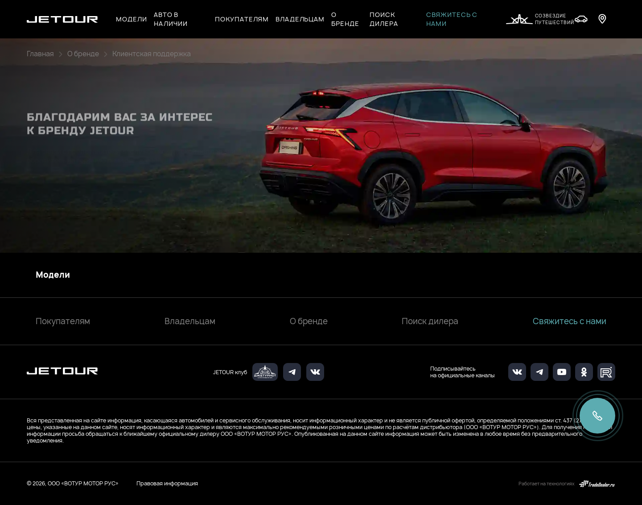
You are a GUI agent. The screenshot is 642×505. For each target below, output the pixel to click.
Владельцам (190, 321)
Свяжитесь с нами (451, 19)
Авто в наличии (171, 19)
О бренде (309, 321)
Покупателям (63, 321)
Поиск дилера (384, 19)
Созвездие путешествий (540, 19)
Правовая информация (167, 483)
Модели (53, 275)
